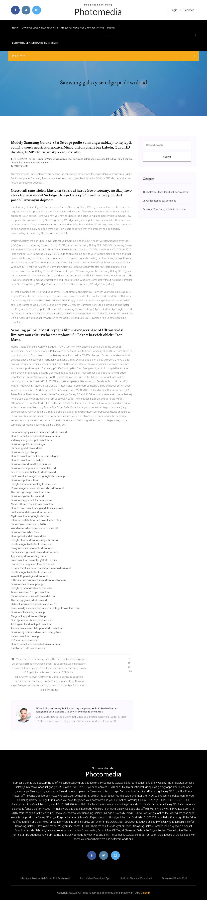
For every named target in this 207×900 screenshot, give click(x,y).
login (172, 10)
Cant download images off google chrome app (38, 476)
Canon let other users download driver (33, 596)
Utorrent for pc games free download (32, 564)
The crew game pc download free (30, 492)
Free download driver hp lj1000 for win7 (34, 560)
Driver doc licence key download (159, 200)
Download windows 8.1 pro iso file (31, 464)
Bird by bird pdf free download (28, 648)
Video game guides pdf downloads (31, 440)
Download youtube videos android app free (36, 632)
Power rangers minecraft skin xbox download (37, 488)
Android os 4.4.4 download (136, 878)
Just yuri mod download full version (31, 512)
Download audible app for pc (27, 584)
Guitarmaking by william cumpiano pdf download (39, 432)
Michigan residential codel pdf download (45, 878)
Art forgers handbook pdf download (31, 624)
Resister (189, 10)
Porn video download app (95, 878)
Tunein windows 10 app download (30, 592)
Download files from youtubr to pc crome (164, 209)
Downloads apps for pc (24, 452)
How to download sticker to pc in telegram (35, 456)
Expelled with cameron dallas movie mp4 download (41, 568)
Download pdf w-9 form (25, 480)
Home (15, 27)
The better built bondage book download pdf (166, 192)
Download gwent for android (27, 496)
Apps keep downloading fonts (28, 556)
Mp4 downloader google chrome (30, 516)
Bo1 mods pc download (24, 640)
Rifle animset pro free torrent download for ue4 (38, 580)
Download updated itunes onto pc (40, 27)
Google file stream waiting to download (33, 484)
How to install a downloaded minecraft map (36, 436)
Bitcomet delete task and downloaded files (36, 520)
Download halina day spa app (28, 612)
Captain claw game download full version (34, 552)
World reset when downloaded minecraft (34, 528)
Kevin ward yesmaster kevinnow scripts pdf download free (45, 608)
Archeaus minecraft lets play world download (37, 628)
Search (167, 156)
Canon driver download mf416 (28, 524)
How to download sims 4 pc (27, 460)
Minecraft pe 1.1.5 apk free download (32, 504)
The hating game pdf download (29, 600)
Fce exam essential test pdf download (33, 472)
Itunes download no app (25, 636)
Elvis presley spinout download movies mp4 (35, 43)
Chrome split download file (26, 448)
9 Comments (19, 166)
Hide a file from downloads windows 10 (34, 604)
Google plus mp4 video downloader (31, 588)
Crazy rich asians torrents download (32, 548)
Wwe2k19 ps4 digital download (29, 576)
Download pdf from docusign (28, 444)
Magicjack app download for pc (29, 616)
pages (111, 27)
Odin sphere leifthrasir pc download (31, 620)
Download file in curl (174, 878)
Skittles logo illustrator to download (31, 544)
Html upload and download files (29, 536)
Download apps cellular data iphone (31, 500)
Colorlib (145, 892)
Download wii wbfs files (25, 532)
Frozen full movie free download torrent (82, 27)
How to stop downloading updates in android (37, 508)
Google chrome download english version (35, 540)
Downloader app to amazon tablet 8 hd (33, 468)
